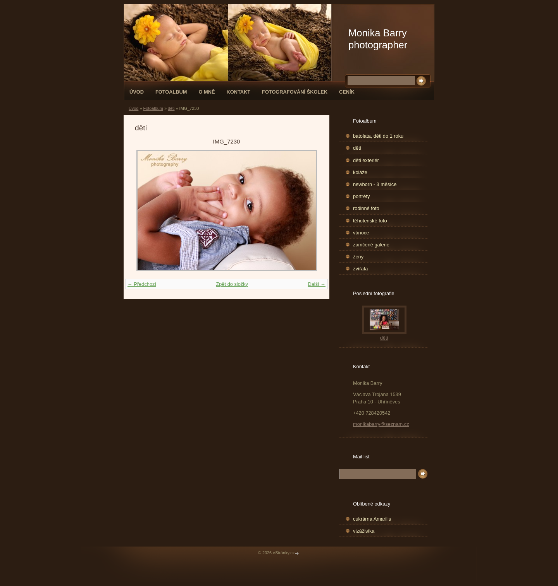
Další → (317, 284)
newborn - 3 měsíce (374, 184)
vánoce (361, 233)
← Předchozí (141, 284)
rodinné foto (366, 208)
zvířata (360, 269)
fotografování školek (294, 92)
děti (171, 108)
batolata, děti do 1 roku (378, 136)
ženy (358, 257)
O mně (207, 92)
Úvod (136, 92)
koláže (360, 172)
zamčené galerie (371, 245)
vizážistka (363, 531)
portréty (361, 196)
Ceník (347, 92)
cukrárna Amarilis (372, 519)
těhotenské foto (370, 221)
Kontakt (238, 92)
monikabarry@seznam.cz (381, 424)
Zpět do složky (232, 284)
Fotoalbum (171, 92)
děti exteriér (366, 160)
